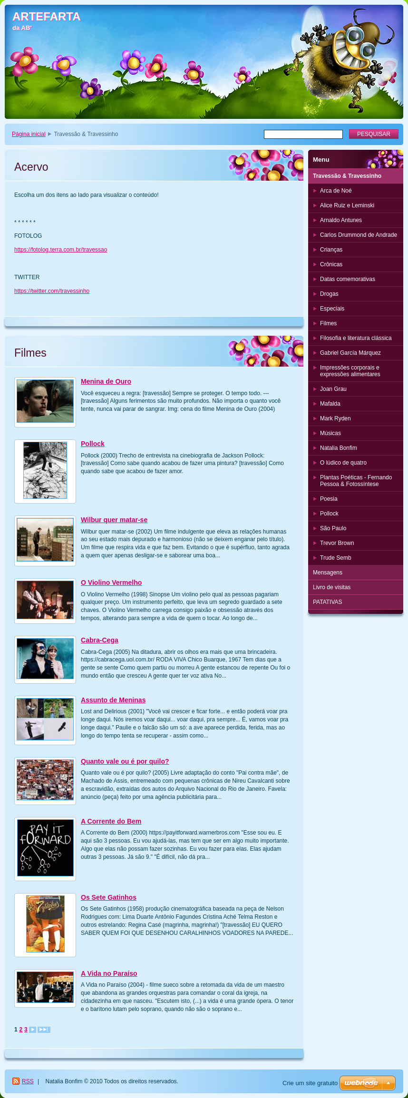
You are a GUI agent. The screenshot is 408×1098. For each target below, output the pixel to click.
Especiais (332, 308)
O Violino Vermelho (111, 582)
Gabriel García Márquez (350, 353)
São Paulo (333, 528)
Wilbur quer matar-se (114, 520)
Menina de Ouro (106, 381)
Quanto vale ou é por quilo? (125, 761)
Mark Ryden (335, 418)
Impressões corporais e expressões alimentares (350, 371)
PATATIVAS (327, 602)
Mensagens (327, 572)
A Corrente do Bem (111, 821)
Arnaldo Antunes (341, 220)
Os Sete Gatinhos (108, 897)
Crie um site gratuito (310, 1083)
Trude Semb (335, 557)
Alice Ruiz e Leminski (347, 205)
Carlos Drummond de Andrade (358, 235)
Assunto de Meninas (113, 700)
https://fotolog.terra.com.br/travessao (60, 249)
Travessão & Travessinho (347, 176)
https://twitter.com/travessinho (51, 291)
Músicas (330, 433)
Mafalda (330, 403)
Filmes (328, 323)
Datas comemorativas (347, 279)
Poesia (329, 499)
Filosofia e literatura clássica (356, 338)
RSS (28, 1081)
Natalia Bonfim (338, 448)
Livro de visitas (331, 587)
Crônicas (331, 264)
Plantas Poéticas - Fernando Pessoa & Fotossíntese (356, 480)
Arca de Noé (336, 190)
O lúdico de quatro (343, 462)
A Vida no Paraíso (109, 973)
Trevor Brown (337, 543)
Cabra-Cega (99, 640)
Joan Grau (333, 389)
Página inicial (29, 134)
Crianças (331, 249)
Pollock (93, 443)
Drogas (329, 294)
